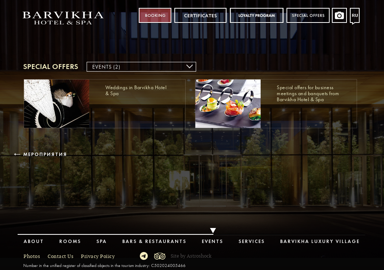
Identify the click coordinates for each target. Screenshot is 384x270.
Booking (155, 15)
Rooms (70, 241)
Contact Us (61, 257)
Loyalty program (257, 15)
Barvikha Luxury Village (320, 241)
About (34, 241)
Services (251, 241)
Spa (101, 241)
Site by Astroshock (191, 256)
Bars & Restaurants (154, 241)
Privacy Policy (98, 257)
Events (212, 241)
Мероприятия (44, 154)
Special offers (308, 15)
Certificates (200, 15)
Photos (32, 257)
